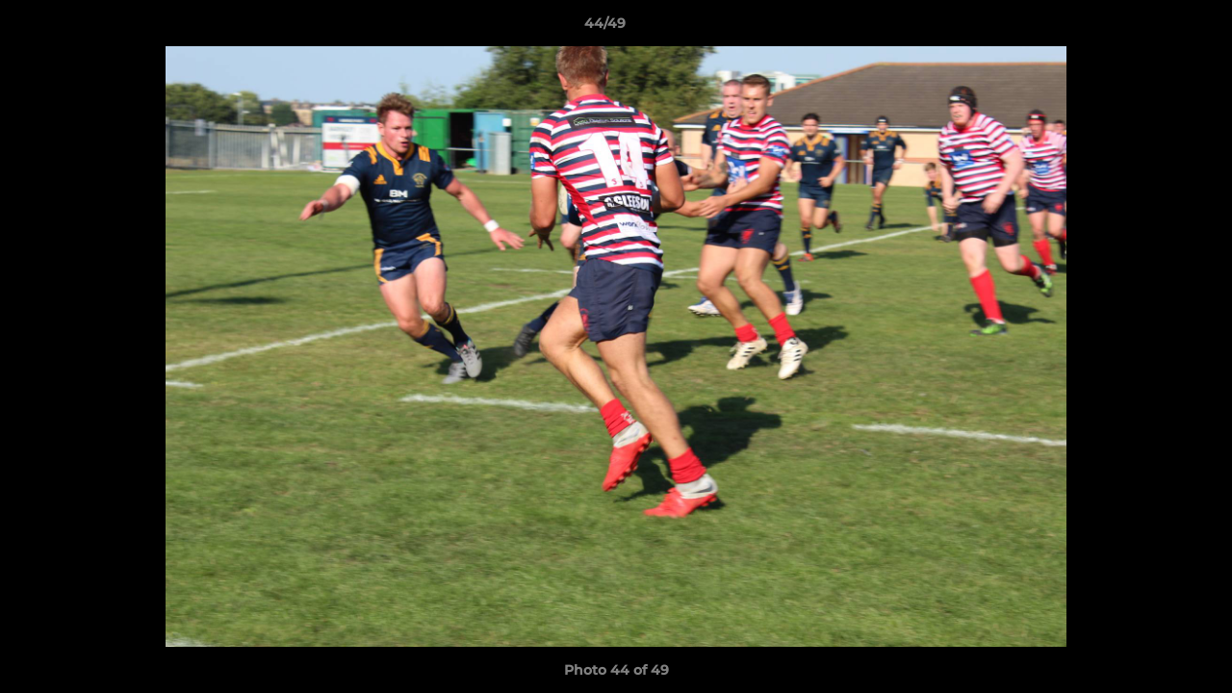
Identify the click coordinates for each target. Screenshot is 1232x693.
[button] (1151, 28)
